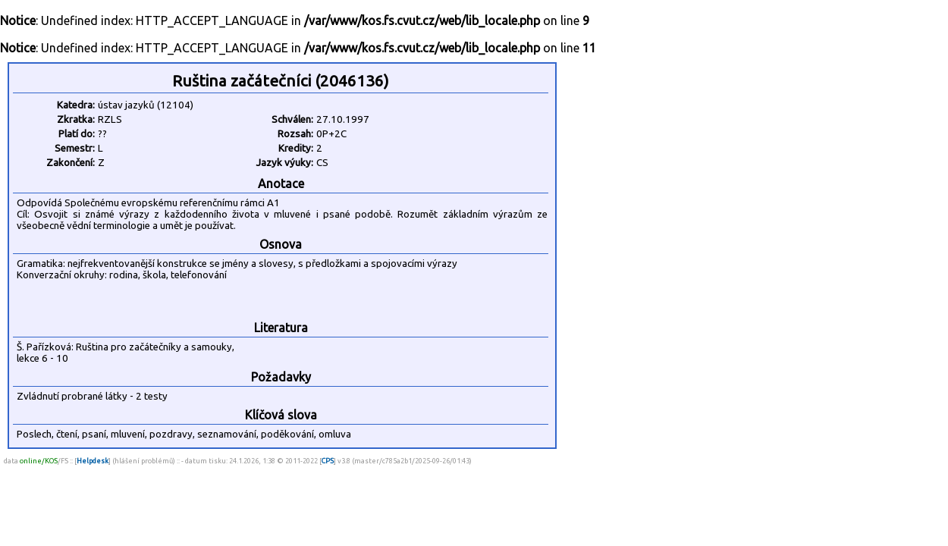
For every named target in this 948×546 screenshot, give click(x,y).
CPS (328, 461)
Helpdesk (92, 461)
